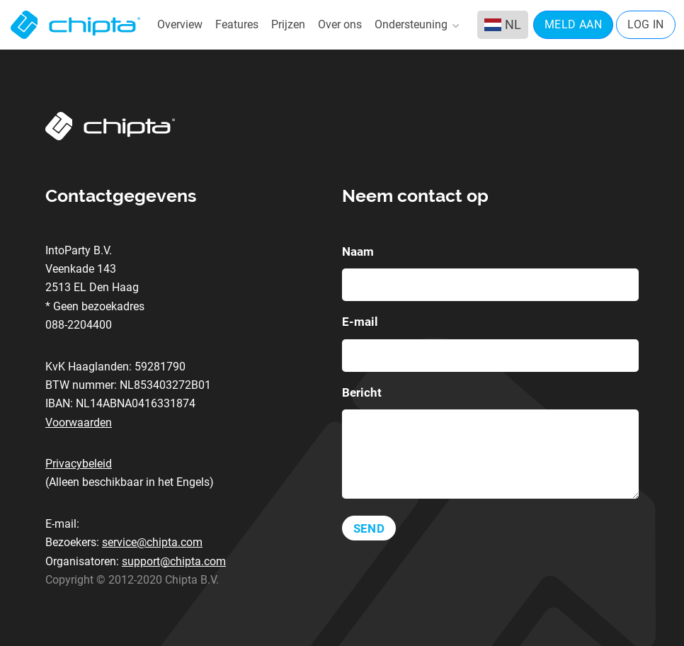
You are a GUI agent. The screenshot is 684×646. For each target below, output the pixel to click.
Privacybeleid (78, 463)
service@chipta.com (152, 542)
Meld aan (573, 24)
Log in (645, 24)
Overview (180, 24)
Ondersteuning (416, 25)
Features (236, 24)
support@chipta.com (174, 561)
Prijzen (288, 24)
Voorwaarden (78, 422)
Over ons (340, 24)
